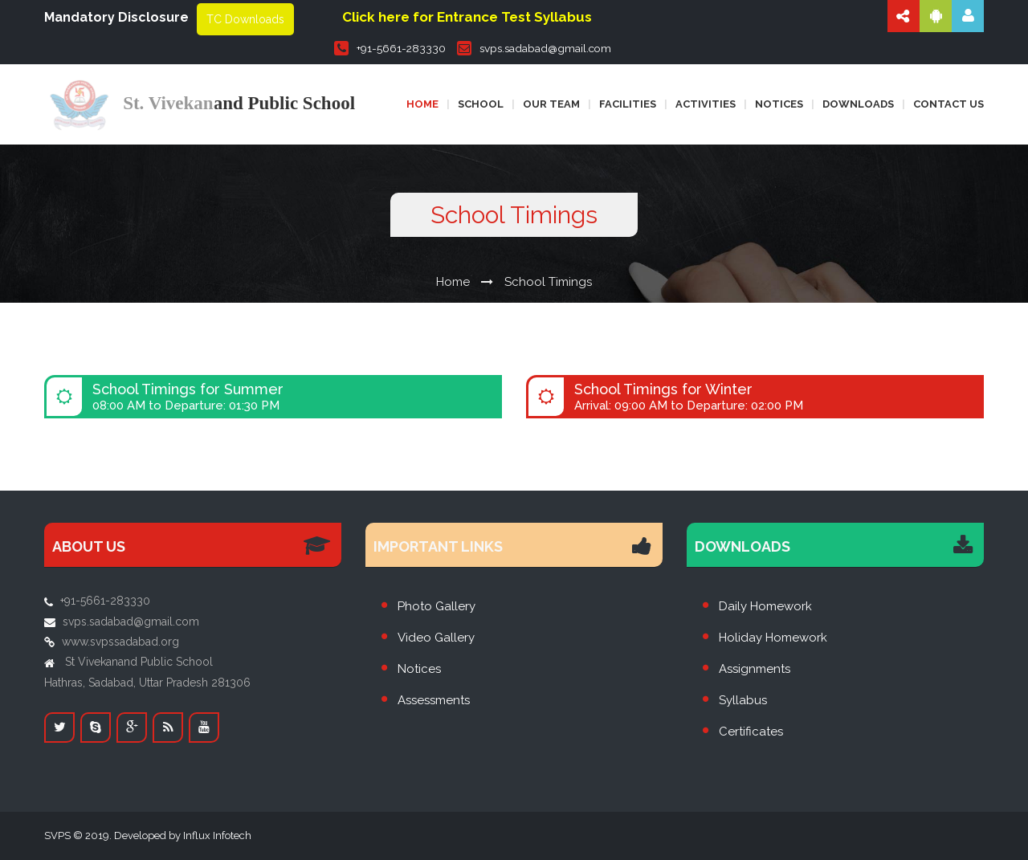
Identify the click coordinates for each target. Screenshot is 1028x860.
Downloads (858, 104)
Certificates (751, 731)
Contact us (948, 104)
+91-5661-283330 (390, 48)
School (481, 104)
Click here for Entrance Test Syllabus (467, 17)
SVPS (57, 835)
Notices (779, 104)
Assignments (754, 669)
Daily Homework (765, 606)
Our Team (551, 104)
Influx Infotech (217, 835)
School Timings (548, 282)
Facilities (627, 104)
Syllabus (743, 700)
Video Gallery (436, 637)
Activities (705, 104)
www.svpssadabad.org (120, 641)
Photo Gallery (436, 606)
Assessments (434, 700)
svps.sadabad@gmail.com (534, 48)
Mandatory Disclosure (116, 17)
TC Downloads (245, 19)
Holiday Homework (773, 637)
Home (422, 104)
